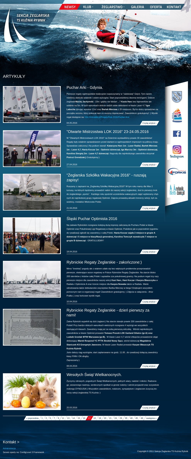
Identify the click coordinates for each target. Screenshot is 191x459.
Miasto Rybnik (177, 97)
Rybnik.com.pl (177, 190)
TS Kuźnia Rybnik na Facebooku (177, 133)
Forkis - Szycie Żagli (177, 171)
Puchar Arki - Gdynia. (85, 87)
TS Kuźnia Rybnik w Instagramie (177, 152)
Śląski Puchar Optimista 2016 (92, 219)
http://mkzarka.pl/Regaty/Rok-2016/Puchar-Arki (107, 117)
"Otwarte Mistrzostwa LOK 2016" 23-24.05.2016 (108, 131)
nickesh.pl (184, 455)
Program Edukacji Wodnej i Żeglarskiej (177, 115)
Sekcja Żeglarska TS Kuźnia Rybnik (26, 27)
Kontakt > (11, 442)
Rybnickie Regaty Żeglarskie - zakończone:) (104, 262)
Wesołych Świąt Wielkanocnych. (94, 375)
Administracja (9, 448)
